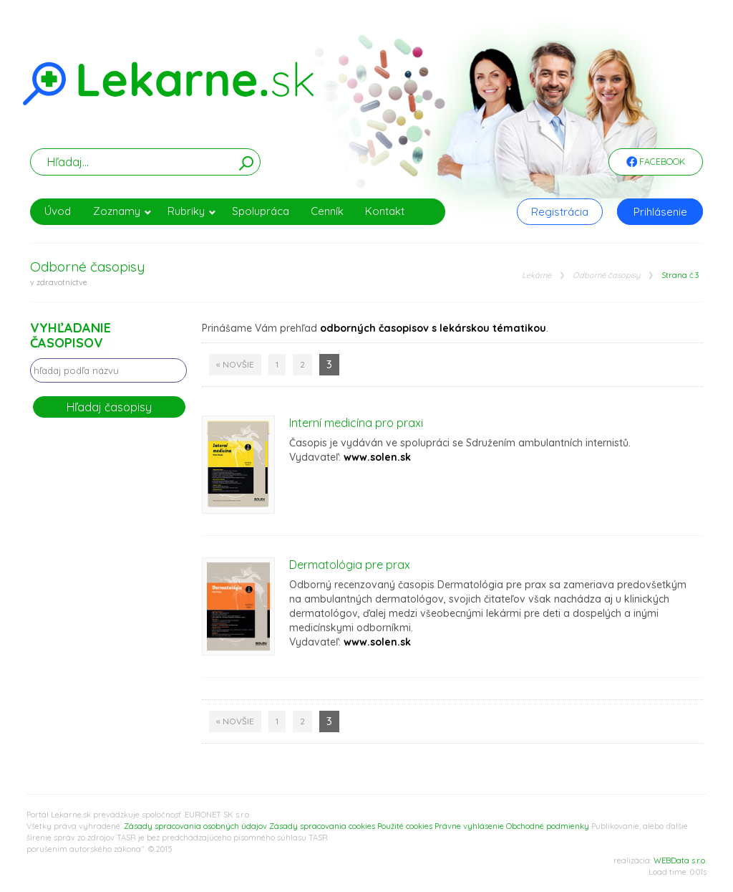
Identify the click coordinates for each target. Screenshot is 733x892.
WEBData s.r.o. (680, 860)
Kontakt (384, 211)
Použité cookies (404, 826)
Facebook (655, 162)
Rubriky (192, 211)
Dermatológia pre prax (349, 564)
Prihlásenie (660, 212)
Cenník (327, 211)
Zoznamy (122, 211)
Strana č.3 (680, 275)
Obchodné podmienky (547, 826)
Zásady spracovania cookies (322, 826)
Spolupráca (260, 211)
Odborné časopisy (606, 275)
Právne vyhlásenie (469, 826)
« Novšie (235, 364)
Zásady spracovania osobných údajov (195, 826)
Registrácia (559, 212)
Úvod (57, 211)
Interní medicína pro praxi (356, 423)
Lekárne (536, 275)
